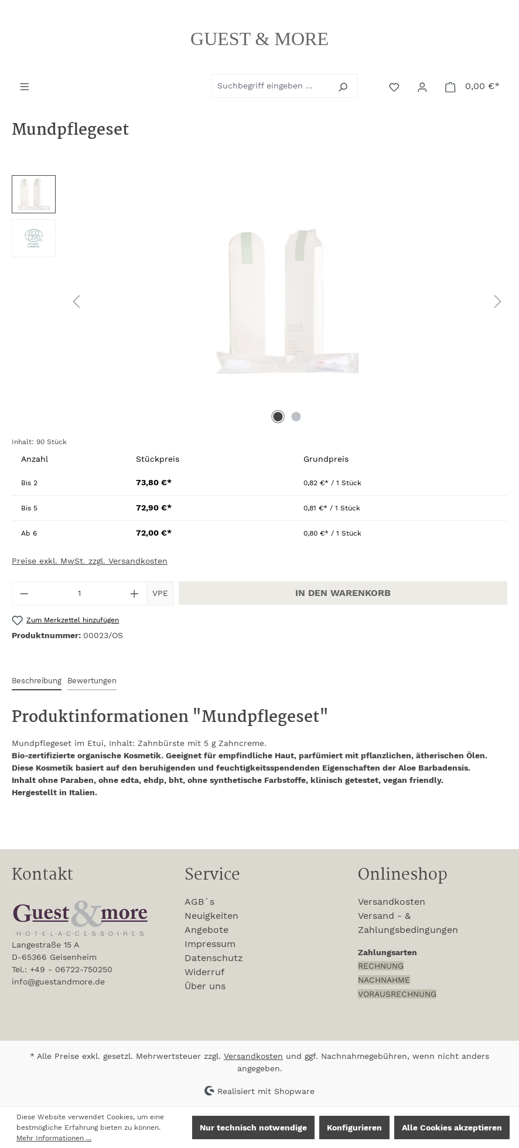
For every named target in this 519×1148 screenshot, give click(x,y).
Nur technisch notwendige (253, 1127)
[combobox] (271, 86)
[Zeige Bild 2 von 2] (296, 416)
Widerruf (204, 971)
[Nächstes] (498, 301)
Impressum (210, 943)
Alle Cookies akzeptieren (452, 1127)
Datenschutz (214, 957)
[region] (259, 301)
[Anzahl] (80, 593)
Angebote (206, 929)
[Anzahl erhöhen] (134, 593)
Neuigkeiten (211, 915)
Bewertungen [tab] (92, 680)
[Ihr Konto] (423, 86)
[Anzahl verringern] (24, 593)
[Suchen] (344, 86)
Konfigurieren (354, 1127)
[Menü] (26, 85)
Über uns (205, 986)
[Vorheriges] (76, 301)
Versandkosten (391, 901)
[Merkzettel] (395, 86)
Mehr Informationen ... (53, 1138)
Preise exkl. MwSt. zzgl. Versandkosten (90, 561)
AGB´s (199, 901)
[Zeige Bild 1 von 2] (278, 416)
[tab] (37, 681)
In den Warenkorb (343, 592)
